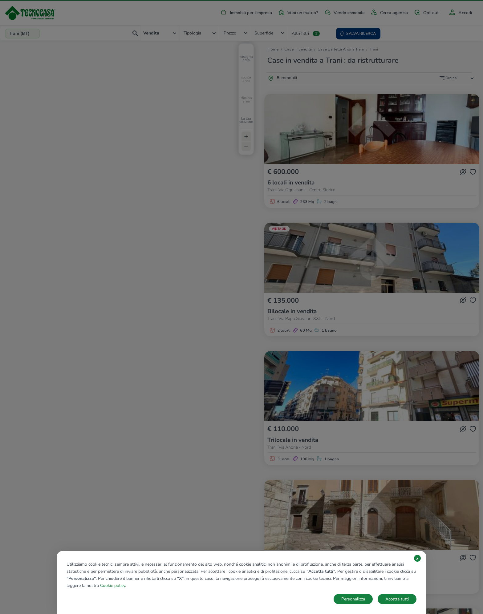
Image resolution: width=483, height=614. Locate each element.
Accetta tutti (397, 599)
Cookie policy (112, 585)
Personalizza (353, 599)
